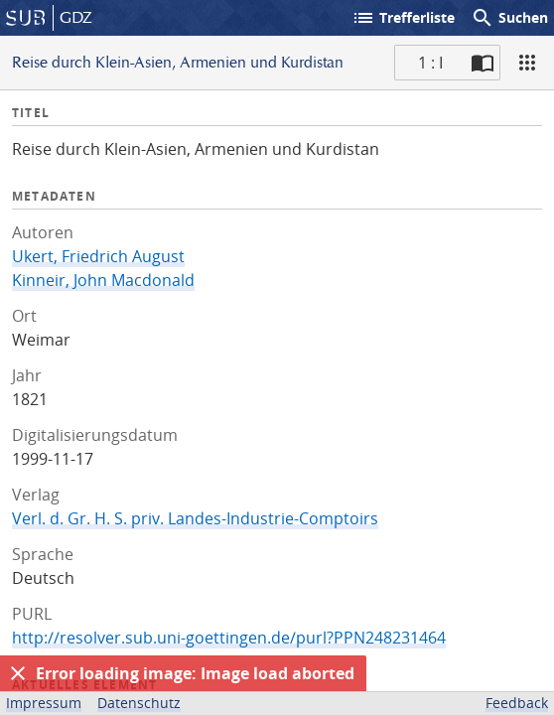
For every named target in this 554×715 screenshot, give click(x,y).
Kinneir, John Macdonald (103, 280)
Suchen (509, 18)
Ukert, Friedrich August (98, 256)
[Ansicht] (527, 62)
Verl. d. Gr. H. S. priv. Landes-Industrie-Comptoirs (195, 518)
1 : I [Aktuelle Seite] (430, 62)
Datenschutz (139, 702)
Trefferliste (403, 18)
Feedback (516, 702)
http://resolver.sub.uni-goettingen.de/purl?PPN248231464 (229, 637)
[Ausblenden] (18, 673)
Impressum (43, 702)
